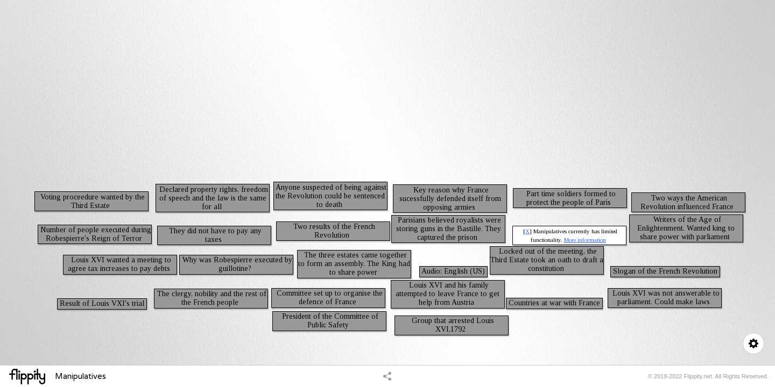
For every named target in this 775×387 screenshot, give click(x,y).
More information (585, 239)
